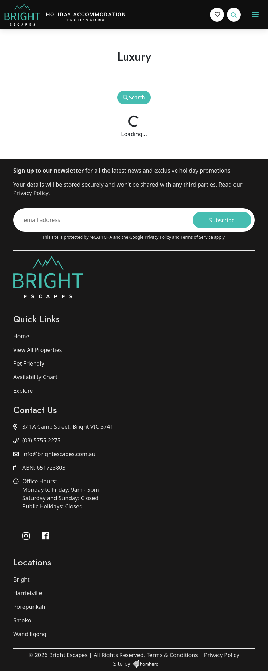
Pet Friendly (28, 363)
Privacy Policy (158, 237)
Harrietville (27, 593)
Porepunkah (29, 607)
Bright (21, 579)
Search (134, 97)
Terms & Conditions (172, 655)
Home (21, 336)
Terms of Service (197, 237)
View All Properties (37, 350)
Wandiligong (29, 634)
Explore (23, 391)
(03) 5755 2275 (41, 440)
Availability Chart (35, 377)
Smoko (22, 620)
